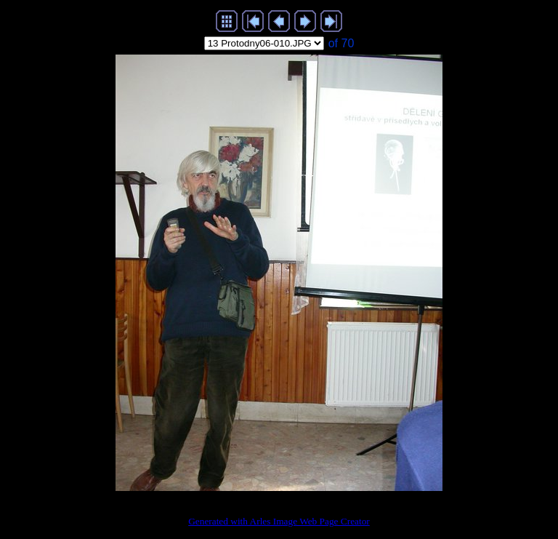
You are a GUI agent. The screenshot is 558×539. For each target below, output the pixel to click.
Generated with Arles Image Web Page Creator (279, 521)
